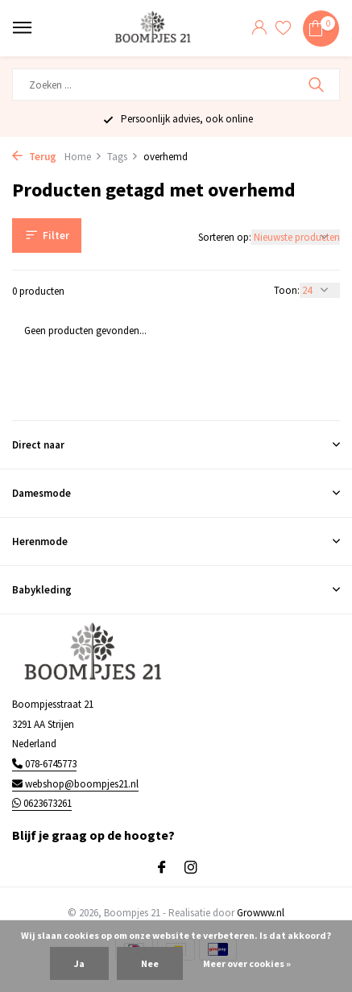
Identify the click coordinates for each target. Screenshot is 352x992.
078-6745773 (44, 764)
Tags (123, 156)
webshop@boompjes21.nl (75, 784)
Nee (150, 963)
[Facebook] (161, 868)
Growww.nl (260, 913)
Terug (34, 156)
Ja (79, 963)
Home (83, 156)
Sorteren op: (224, 237)
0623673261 (42, 803)
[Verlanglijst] (283, 29)
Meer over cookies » (247, 963)
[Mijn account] (259, 28)
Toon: (287, 290)
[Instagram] (190, 868)
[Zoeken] (176, 84)
